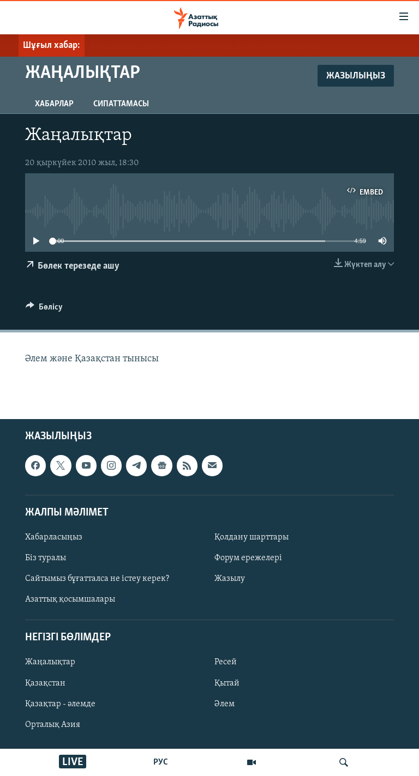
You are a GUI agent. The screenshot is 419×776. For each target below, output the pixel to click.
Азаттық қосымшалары (70, 600)
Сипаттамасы (121, 104)
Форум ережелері (248, 558)
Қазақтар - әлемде (60, 704)
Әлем (224, 704)
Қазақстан (45, 683)
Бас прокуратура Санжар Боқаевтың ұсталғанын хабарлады (207, 45)
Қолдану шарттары (251, 537)
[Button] (44, 309)
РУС (160, 762)
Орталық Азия (52, 724)
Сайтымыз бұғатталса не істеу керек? (97, 578)
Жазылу (229, 578)
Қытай (227, 683)
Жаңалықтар (50, 662)
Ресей (225, 662)
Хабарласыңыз (53, 537)
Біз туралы (45, 558)
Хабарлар (54, 104)
